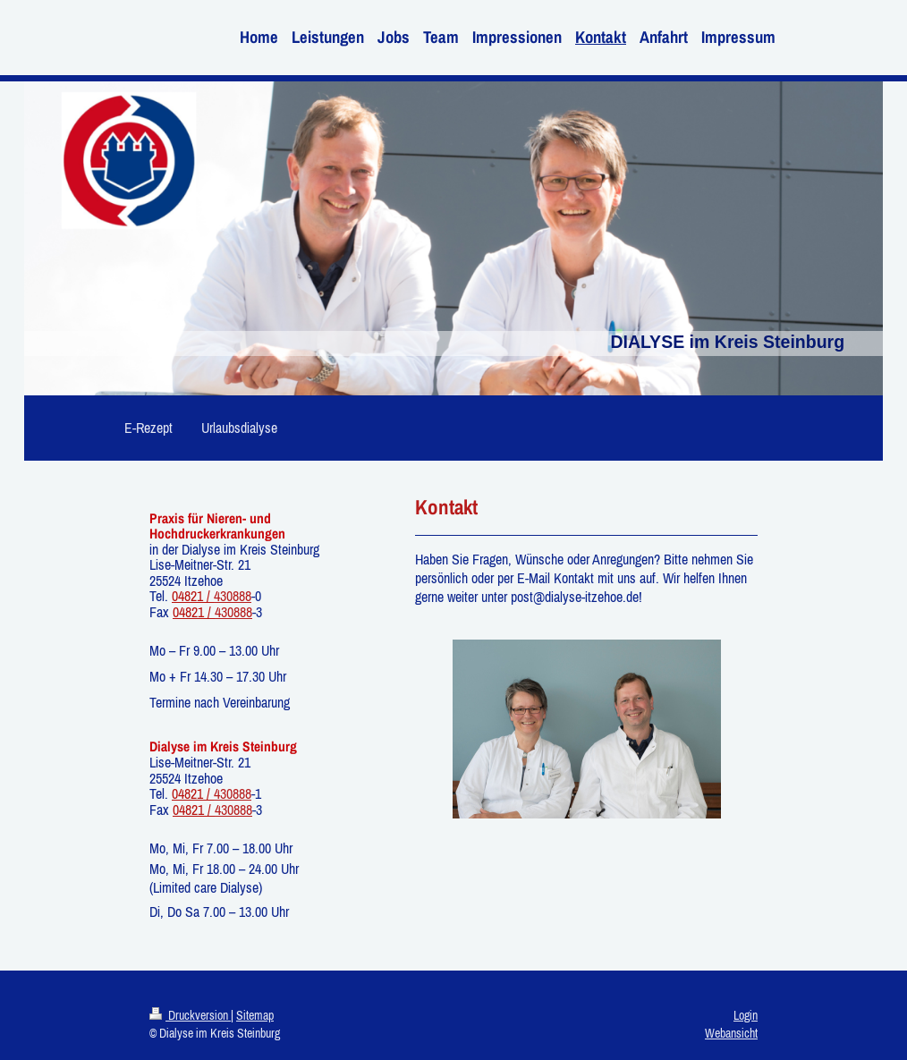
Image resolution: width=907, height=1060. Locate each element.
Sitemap (255, 1015)
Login (745, 1015)
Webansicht (731, 1033)
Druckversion (190, 1015)
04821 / (193, 596)
